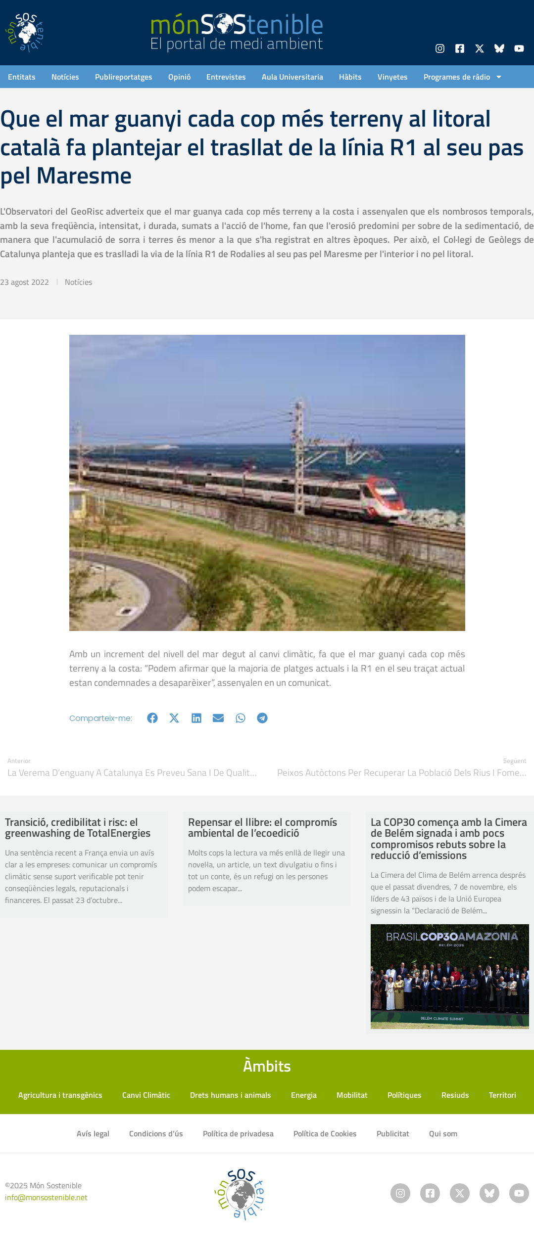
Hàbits (350, 77)
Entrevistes (226, 77)
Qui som (443, 1133)
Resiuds (455, 1095)
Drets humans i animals (230, 1095)
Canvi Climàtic (146, 1095)
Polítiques (405, 1095)
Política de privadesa (238, 1133)
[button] (152, 718)
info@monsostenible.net (46, 1197)
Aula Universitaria (292, 77)
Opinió (179, 77)
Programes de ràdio (463, 77)
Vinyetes (393, 77)
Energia (304, 1095)
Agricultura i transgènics (60, 1095)
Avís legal (93, 1133)
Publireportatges (123, 77)
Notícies (65, 77)
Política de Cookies (325, 1133)
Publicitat (393, 1133)
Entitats (22, 77)
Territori (502, 1095)
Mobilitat (352, 1095)
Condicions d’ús (156, 1133)
